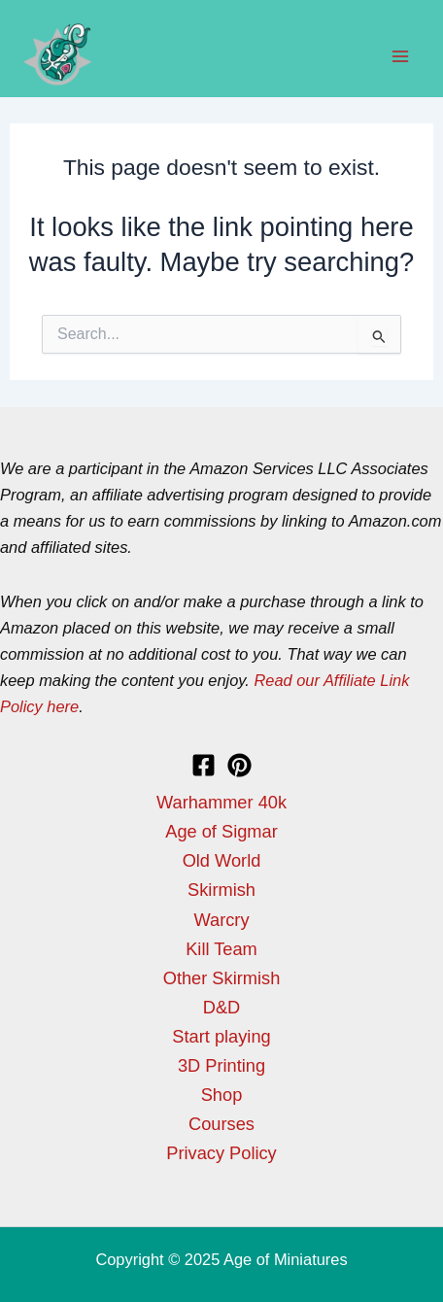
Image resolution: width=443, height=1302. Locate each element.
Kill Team (221, 949)
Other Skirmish (222, 978)
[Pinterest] (239, 765)
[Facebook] (203, 765)
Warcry (221, 919)
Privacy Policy (221, 1153)
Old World (222, 860)
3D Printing (221, 1065)
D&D (222, 1007)
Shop (222, 1094)
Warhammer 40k (221, 802)
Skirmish (221, 889)
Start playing (221, 1036)
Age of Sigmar (221, 831)
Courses (221, 1124)
